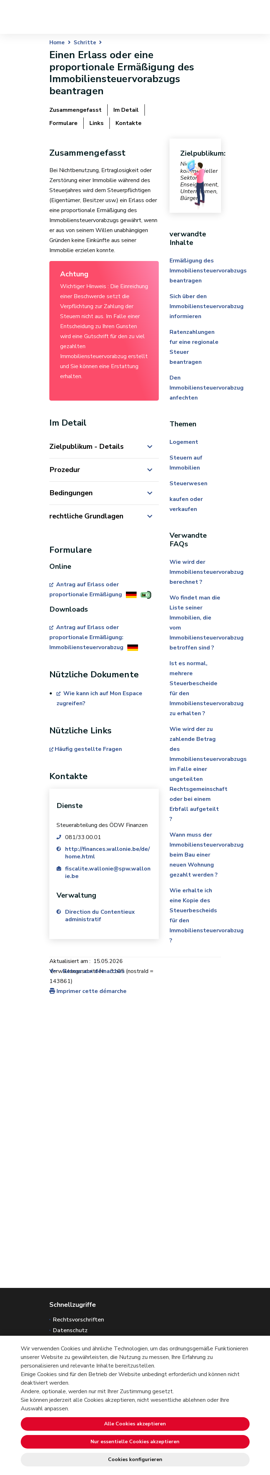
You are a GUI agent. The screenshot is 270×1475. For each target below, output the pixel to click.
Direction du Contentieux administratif (100, 915)
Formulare (63, 123)
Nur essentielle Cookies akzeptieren (135, 1441)
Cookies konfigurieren (135, 1459)
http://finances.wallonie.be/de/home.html (107, 853)
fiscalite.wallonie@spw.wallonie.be (108, 872)
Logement (184, 442)
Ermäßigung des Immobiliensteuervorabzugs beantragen (208, 271)
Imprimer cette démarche (88, 991)
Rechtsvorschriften (78, 1319)
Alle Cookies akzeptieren (135, 1423)
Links (96, 123)
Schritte (85, 42)
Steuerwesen (188, 483)
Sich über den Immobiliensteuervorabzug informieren (207, 306)
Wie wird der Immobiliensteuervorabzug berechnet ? (207, 572)
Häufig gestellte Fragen (88, 749)
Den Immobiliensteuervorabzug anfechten (207, 388)
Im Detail (126, 110)
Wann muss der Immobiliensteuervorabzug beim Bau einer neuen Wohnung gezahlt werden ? (207, 855)
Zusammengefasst (75, 110)
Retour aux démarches (87, 971)
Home (57, 42)
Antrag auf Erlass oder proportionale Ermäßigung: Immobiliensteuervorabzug (87, 637)
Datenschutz (70, 1330)
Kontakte (129, 123)
